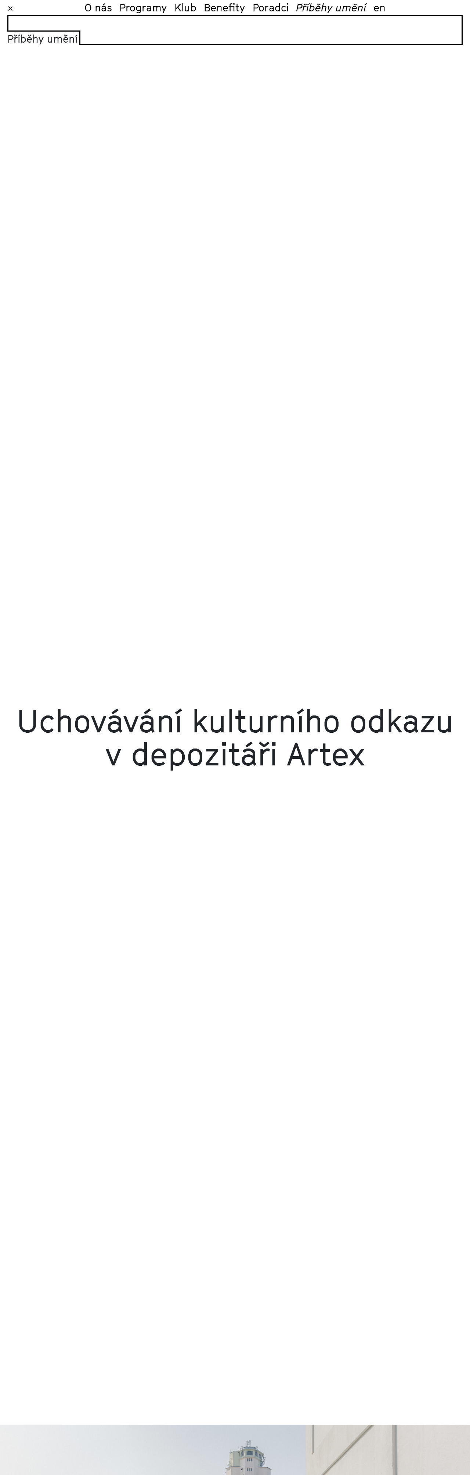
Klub (185, 7)
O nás (98, 7)
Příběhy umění (331, 7)
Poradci (271, 7)
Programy (143, 7)
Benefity (224, 7)
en (379, 7)
